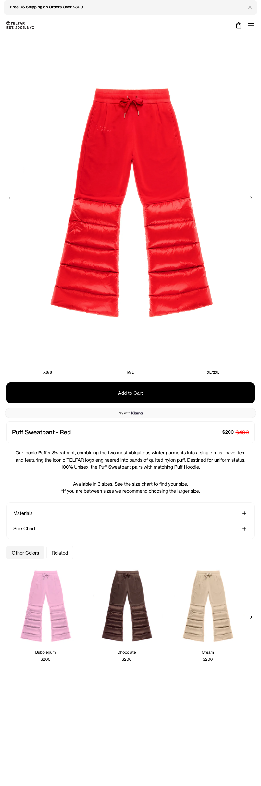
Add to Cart (130, 393)
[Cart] (237, 25)
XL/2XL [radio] (213, 372)
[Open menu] (251, 25)
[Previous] (9, 197)
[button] (244, 513)
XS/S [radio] (48, 372)
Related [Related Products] (60, 553)
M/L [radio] (130, 372)
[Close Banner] (250, 7)
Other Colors (25, 553)
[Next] (251, 197)
